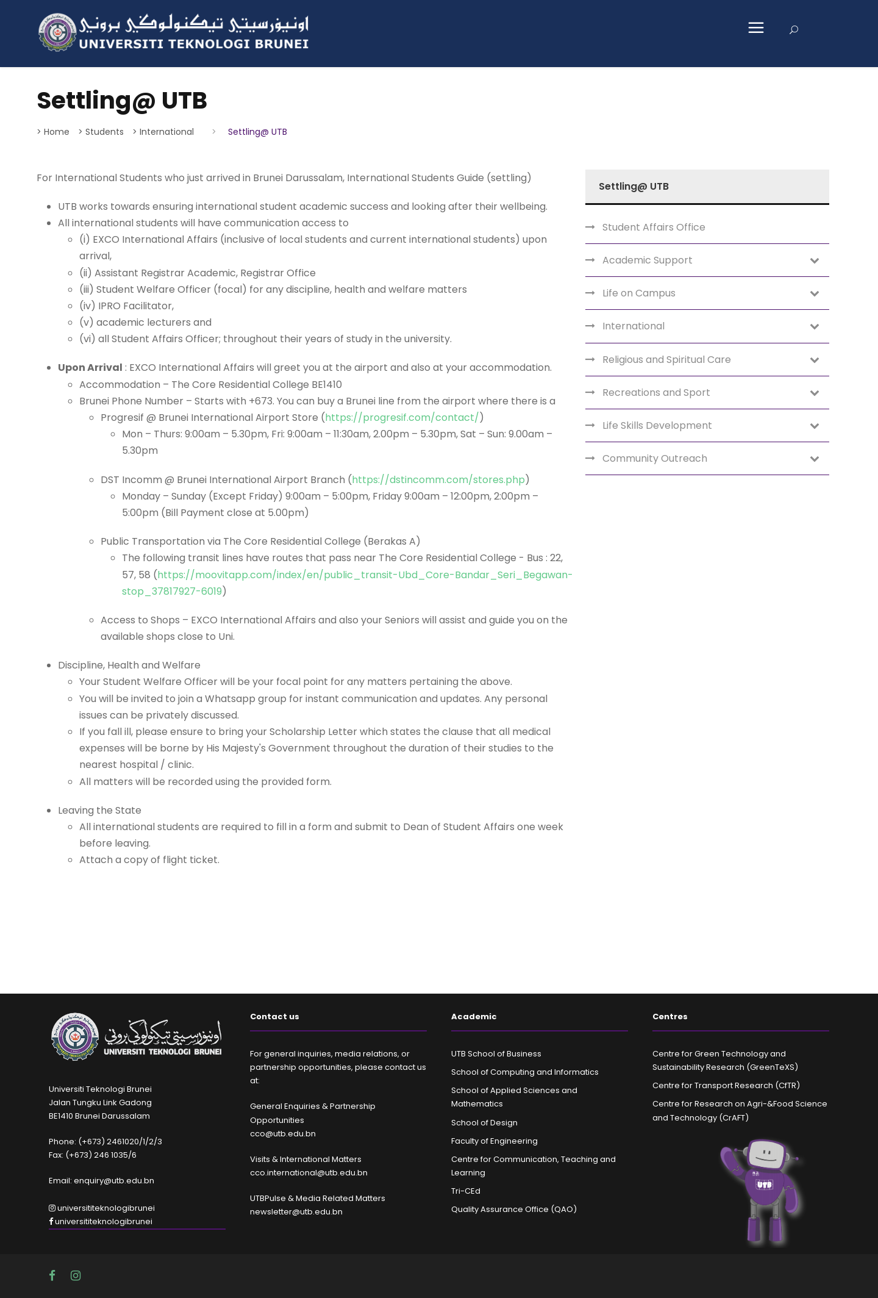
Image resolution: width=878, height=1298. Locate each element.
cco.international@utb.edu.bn (309, 1172)
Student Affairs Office (653, 227)
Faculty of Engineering (494, 1141)
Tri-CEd (465, 1191)
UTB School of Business (496, 1054)
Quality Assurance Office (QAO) (514, 1209)
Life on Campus (639, 293)
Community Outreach (654, 458)
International (633, 326)
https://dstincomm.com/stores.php (438, 480)
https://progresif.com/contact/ (402, 418)
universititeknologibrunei (102, 1208)
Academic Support (647, 260)
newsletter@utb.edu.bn (296, 1211)
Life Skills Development (657, 425)
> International (163, 132)
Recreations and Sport (656, 392)
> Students (101, 132)
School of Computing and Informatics (525, 1072)
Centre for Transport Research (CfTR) (726, 1085)
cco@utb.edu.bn (283, 1133)
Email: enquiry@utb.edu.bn (101, 1180)
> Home (53, 132)
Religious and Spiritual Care (666, 360)
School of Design (484, 1122)
